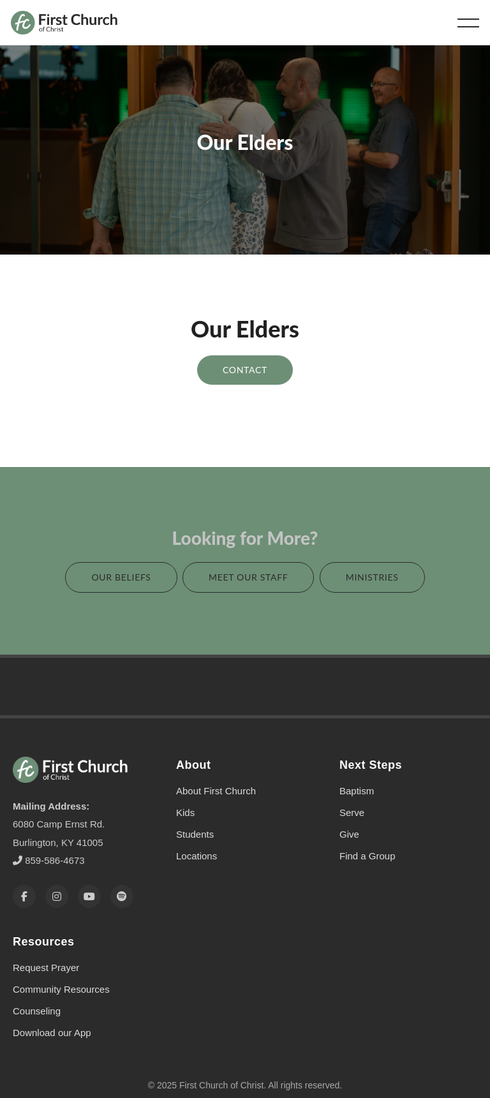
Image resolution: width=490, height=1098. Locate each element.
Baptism (356, 774)
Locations (196, 839)
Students (195, 817)
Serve (351, 795)
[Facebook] (24, 879)
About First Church (216, 774)
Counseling (37, 993)
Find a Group (367, 839)
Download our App (52, 1015)
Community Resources (61, 972)
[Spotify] (121, 879)
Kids (185, 795)
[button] (468, 23)
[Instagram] (56, 879)
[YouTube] (89, 879)
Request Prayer (46, 950)
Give (349, 817)
